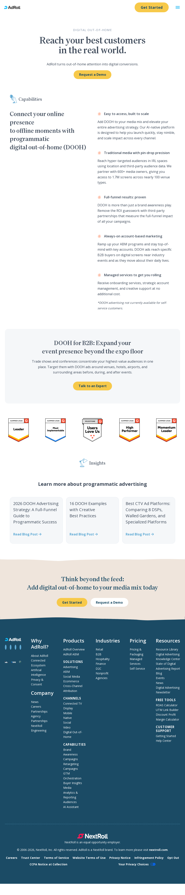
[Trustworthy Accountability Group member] (20, 662)
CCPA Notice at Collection (48, 864)
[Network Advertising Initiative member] (13, 662)
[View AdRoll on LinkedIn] (10, 647)
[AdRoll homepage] (14, 7)
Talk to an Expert (93, 386)
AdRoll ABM (71, 654)
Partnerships (39, 711)
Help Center (163, 741)
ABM (66, 672)
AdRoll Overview (74, 649)
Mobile (67, 713)
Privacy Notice (120, 858)
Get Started (152, 7)
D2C (98, 668)
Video (67, 727)
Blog (159, 673)
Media (67, 788)
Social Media (71, 676)
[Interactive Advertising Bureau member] (6, 662)
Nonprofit (102, 673)
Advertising (70, 667)
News (35, 702)
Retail (99, 649)
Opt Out (173, 858)
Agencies (101, 678)
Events (160, 678)
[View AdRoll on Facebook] (6, 647)
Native (67, 718)
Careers (36, 706)
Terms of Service (56, 858)
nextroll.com (158, 850)
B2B (98, 654)
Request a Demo (92, 74)
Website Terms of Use (89, 858)
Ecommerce (71, 681)
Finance (101, 664)
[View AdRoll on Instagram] (15, 647)
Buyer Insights (72, 783)
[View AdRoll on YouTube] (20, 647)
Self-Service (137, 668)
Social (67, 722)
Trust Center (30, 858)
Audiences (70, 802)
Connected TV (72, 703)
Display (68, 708)
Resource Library (167, 649)
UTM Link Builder (167, 710)
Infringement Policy (149, 858)
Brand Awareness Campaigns (70, 754)
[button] (177, 7)
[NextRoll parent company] (92, 837)
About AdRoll (39, 656)
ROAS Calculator (166, 705)
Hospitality (103, 659)
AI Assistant (71, 807)
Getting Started (166, 736)
